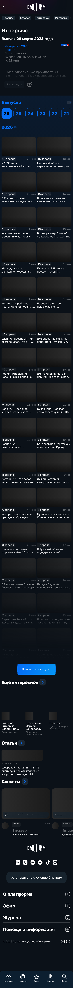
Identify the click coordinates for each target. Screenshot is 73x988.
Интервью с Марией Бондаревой (33, 725)
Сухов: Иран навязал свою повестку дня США (53, 410)
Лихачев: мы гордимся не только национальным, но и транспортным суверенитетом (54, 624)
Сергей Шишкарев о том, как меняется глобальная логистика (53, 657)
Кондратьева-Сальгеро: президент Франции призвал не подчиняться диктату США (18, 518)
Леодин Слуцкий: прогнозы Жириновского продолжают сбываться (53, 587)
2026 (15, 127)
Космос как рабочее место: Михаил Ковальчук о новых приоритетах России (18, 308)
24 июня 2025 (9, 782)
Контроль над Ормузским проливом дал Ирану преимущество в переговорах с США (54, 448)
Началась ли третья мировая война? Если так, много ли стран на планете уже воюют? (18, 554)
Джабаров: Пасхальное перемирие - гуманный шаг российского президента (52, 343)
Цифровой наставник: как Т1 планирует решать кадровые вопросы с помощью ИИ (20, 790)
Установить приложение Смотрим (36, 900)
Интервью (56, 723)
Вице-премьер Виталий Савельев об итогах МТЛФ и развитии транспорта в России (54, 238)
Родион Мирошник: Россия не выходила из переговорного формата (18, 377)
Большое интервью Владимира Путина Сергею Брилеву (12, 728)
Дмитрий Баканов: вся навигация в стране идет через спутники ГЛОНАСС (54, 377)
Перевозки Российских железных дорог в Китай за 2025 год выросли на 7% (18, 624)
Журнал (36, 940)
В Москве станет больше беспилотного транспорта (19, 586)
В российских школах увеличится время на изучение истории (51, 201)
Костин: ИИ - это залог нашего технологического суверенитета (19, 482)
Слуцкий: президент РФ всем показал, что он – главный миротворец (17, 341)
